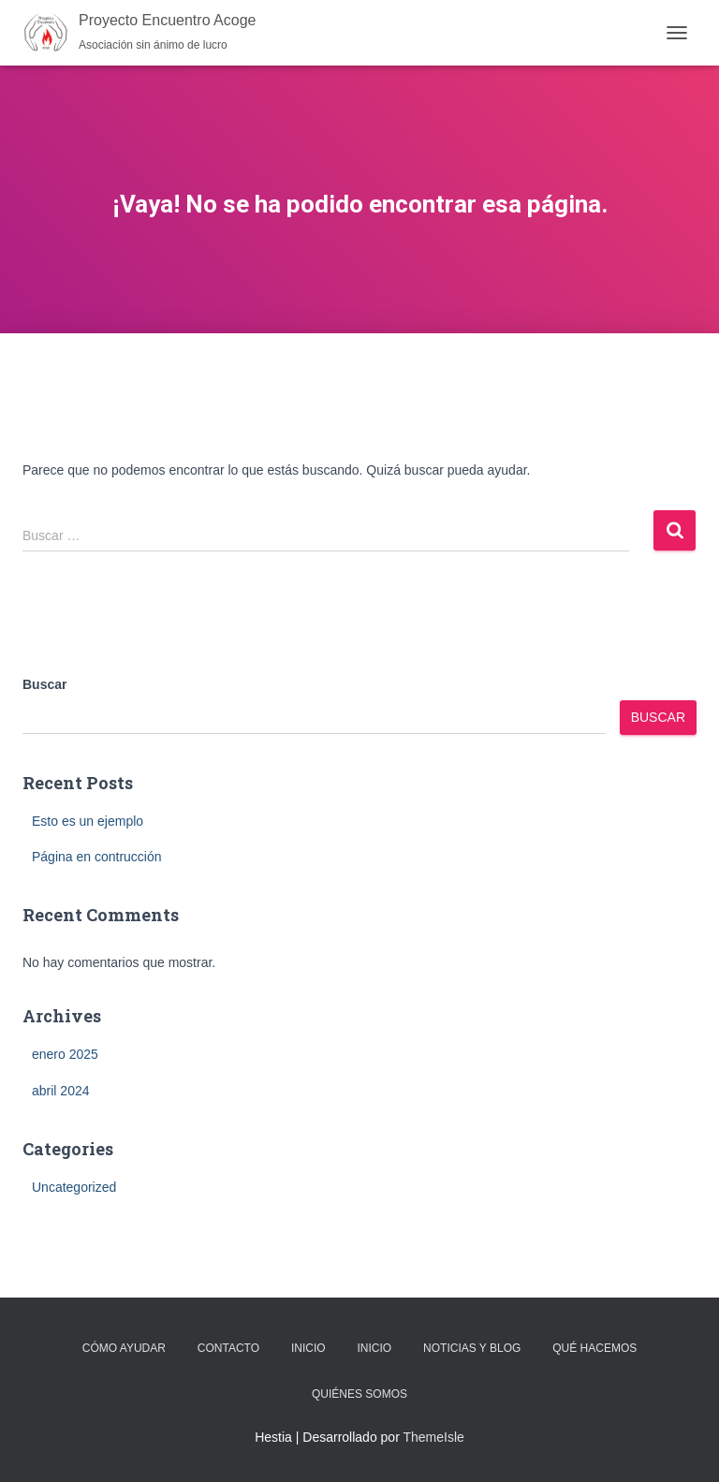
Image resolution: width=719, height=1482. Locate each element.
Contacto (228, 1348)
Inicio (308, 1348)
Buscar (44, 684)
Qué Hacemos (594, 1348)
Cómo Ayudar (124, 1348)
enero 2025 (65, 1054)
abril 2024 (61, 1090)
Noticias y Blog (472, 1348)
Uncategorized (74, 1187)
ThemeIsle (433, 1437)
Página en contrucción (97, 856)
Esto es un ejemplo (87, 821)
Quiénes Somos (359, 1394)
